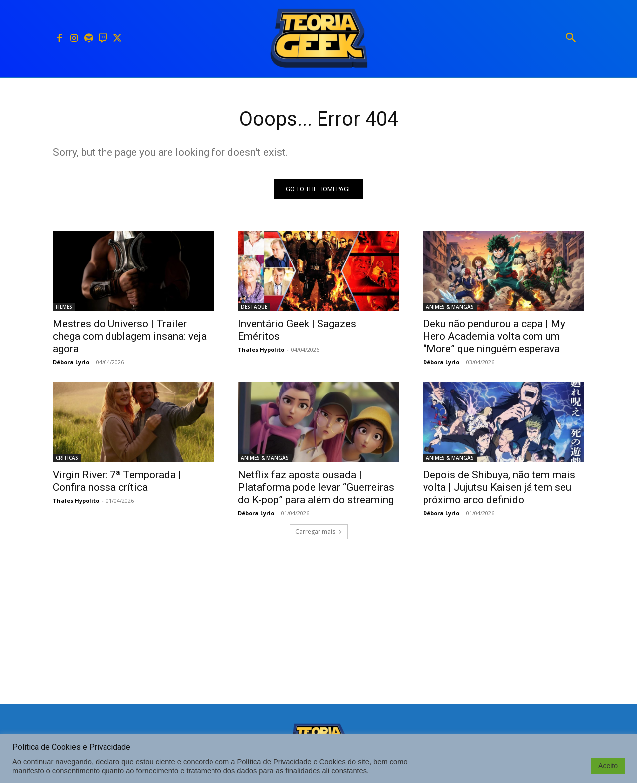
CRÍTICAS (67, 458)
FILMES (64, 307)
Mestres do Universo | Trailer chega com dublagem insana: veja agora (130, 336)
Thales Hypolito (261, 350)
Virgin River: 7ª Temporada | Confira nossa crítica (117, 481)
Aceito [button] (608, 766)
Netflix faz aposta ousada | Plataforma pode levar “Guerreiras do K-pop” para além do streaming (316, 487)
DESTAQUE (254, 307)
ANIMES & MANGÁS (450, 307)
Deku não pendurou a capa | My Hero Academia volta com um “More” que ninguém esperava (494, 336)
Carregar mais (318, 532)
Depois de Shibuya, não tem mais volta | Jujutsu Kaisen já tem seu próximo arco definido (499, 487)
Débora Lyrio (71, 362)
